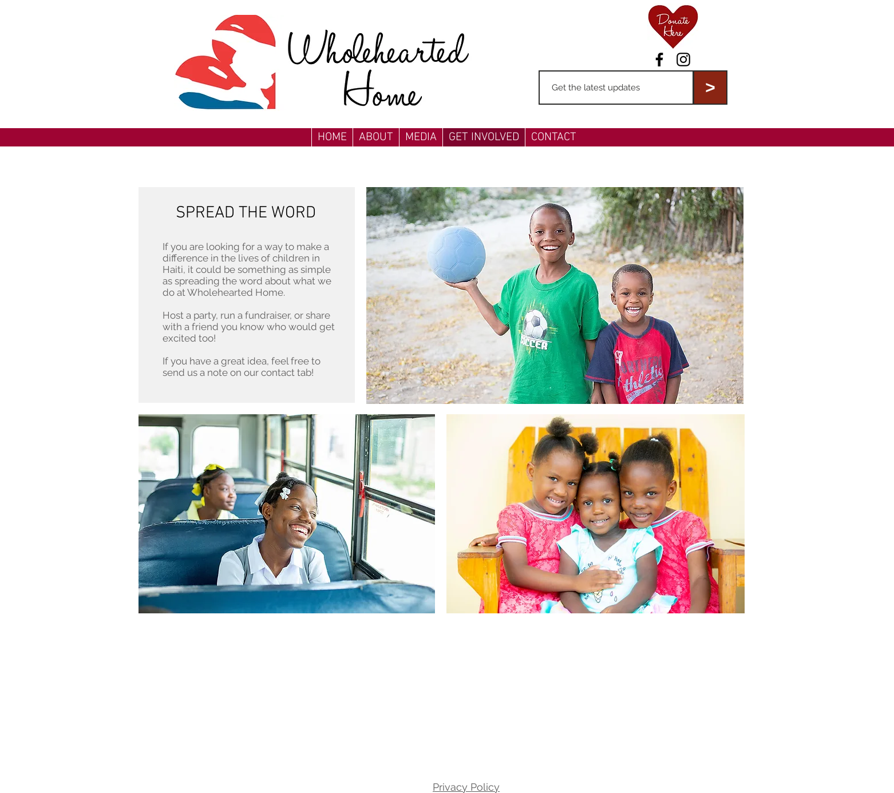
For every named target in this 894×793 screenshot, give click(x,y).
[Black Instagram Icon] (683, 59)
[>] (710, 87)
